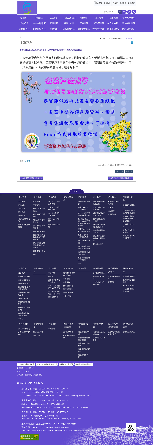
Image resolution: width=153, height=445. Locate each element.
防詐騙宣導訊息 (129, 332)
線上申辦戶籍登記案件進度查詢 (129, 212)
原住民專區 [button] (24, 29)
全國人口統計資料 (54, 226)
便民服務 (37, 197)
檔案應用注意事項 (84, 333)
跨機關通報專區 (129, 276)
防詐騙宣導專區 (128, 325)
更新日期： (21, 368)
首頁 (104, 39)
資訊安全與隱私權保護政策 (47, 364)
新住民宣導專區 (99, 273)
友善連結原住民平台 (24, 333)
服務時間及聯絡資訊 (39, 210)
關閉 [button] (75, 191)
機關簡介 (22, 197)
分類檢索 (107, 3)
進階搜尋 (124, 12)
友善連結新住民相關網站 (99, 283)
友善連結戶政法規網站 (114, 203)
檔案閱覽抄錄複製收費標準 (84, 339)
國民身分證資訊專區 (68, 325)
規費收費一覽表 (39, 251)
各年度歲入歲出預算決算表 (24, 314)
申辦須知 (36, 205)
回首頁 (115, 3)
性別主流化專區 (24, 276)
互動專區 (52, 268)
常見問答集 (112, 214)
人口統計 (52, 197)
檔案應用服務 (83, 325)
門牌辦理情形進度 (129, 225)
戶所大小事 (68, 268)
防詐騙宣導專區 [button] (129, 29)
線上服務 (97, 197)
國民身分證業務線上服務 (99, 203)
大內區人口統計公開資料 (54, 208)
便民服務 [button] (39, 18)
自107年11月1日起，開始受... (120, 178)
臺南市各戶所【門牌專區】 (83, 208)
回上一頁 (119, 171)
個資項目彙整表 (24, 280)
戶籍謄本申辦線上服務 (99, 231)
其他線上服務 (98, 244)
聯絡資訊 (131, 3)
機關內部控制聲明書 (24, 303)
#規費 (27, 161)
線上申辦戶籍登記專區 (113, 325)
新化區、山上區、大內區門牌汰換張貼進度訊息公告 (84, 222)
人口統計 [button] (54, 18)
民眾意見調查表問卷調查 (54, 281)
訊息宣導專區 (68, 332)
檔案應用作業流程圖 (84, 344)
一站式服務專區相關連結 (129, 290)
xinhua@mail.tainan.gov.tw (57, 427)
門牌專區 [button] (84, 18)
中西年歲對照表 (39, 231)
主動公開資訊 (23, 283)
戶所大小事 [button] (69, 23)
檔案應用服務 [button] (84, 29)
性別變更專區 (98, 325)
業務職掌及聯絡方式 (24, 226)
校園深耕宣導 (68, 286)
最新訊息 (51, 329)
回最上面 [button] (129, 171)
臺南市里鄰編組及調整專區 (84, 259)
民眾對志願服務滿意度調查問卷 (54, 287)
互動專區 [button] (54, 23)
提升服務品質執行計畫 (24, 294)
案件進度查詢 (128, 198)
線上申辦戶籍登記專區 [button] (114, 29)
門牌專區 (82, 197)
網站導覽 (98, 3)
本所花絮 (66, 279)
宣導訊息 (129, 39)
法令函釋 (111, 211)
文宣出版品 (67, 296)
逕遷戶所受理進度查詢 (129, 231)
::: (95, 1)
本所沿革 (21, 208)
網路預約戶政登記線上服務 (99, 214)
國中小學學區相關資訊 (39, 227)
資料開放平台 (23, 298)
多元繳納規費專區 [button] (114, 23)
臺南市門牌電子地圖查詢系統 (84, 236)
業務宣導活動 (68, 289)
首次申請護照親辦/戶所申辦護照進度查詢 (129, 218)
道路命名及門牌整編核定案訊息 (84, 214)
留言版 (50, 276)
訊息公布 (22, 268)
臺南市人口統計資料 (54, 220)
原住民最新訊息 (24, 329)
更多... (35, 254)
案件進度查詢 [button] (128, 18)
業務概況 (21, 215)
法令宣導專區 (39, 23)
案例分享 (111, 207)
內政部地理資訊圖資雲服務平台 (84, 247)
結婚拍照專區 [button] (39, 29)
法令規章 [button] (114, 18)
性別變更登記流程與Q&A (99, 333)
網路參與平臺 (53, 297)
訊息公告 (36, 335)
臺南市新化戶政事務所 (27, 8)
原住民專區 (23, 324)
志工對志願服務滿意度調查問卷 (54, 292)
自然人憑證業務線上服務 (99, 208)
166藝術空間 (68, 293)
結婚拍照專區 (38, 325)
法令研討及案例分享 (99, 339)
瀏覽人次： (21, 371)
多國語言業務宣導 (99, 278)
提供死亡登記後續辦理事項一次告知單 (39, 245)
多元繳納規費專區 (115, 39)
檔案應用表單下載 (84, 356)
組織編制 (21, 205)
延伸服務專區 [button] (128, 23)
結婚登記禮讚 (38, 332)
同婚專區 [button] (54, 29)
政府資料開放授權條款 (83, 364)
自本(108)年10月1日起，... (32, 178)
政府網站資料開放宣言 (26, 364)
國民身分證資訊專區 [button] (69, 29)
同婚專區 (52, 324)
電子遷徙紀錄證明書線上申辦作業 (99, 238)
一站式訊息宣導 (129, 286)
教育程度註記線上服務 (99, 220)
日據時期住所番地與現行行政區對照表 (39, 237)
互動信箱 (51, 273)
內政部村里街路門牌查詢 (84, 253)
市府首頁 (123, 3)
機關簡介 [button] (24, 18)
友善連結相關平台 (114, 277)
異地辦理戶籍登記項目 (39, 221)
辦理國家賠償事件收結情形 (24, 288)
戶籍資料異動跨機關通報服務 (99, 226)
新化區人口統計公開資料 (54, 203)
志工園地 (66, 282)
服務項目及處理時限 (39, 215)
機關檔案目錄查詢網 (24, 309)
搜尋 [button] (120, 12)
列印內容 (131, 42)
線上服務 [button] (99, 18)
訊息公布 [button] (24, 23)
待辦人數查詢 (69, 18)
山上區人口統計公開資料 (54, 214)
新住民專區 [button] (99, 23)
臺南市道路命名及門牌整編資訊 (84, 230)
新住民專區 (98, 268)
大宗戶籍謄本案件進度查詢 (129, 237)
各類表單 (36, 202)
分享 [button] (134, 12)
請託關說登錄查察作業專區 (69, 274)
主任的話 (21, 202)
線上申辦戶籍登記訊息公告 (114, 333)
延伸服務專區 (128, 270)
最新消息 (21, 273)
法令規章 (112, 197)
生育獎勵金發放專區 (129, 281)
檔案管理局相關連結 (84, 350)
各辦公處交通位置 (24, 220)
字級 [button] (129, 12)
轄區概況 (21, 212)
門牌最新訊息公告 (84, 203)
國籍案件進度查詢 (129, 206)
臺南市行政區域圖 (84, 242)
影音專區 (84, 23)
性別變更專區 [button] (99, 29)
